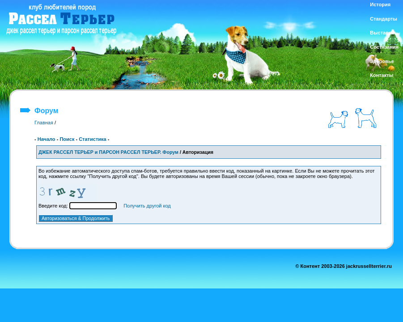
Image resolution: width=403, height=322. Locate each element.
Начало (46, 139)
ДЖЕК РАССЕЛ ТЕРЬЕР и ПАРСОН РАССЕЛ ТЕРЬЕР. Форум (108, 152)
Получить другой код (147, 205)
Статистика (92, 139)
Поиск (66, 139)
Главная (43, 122)
